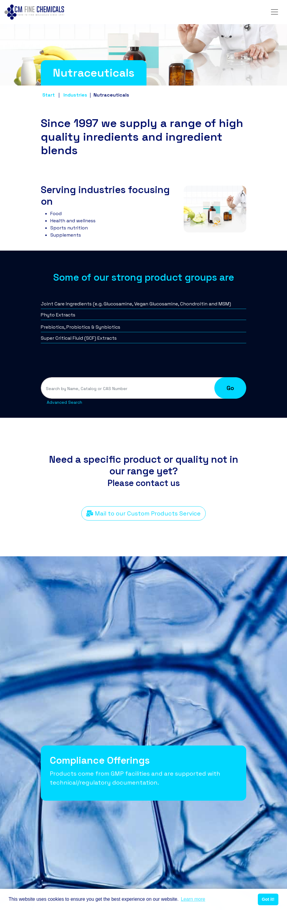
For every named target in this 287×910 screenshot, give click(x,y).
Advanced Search (64, 402)
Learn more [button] (193, 899)
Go (230, 388)
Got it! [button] (268, 899)
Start (48, 95)
